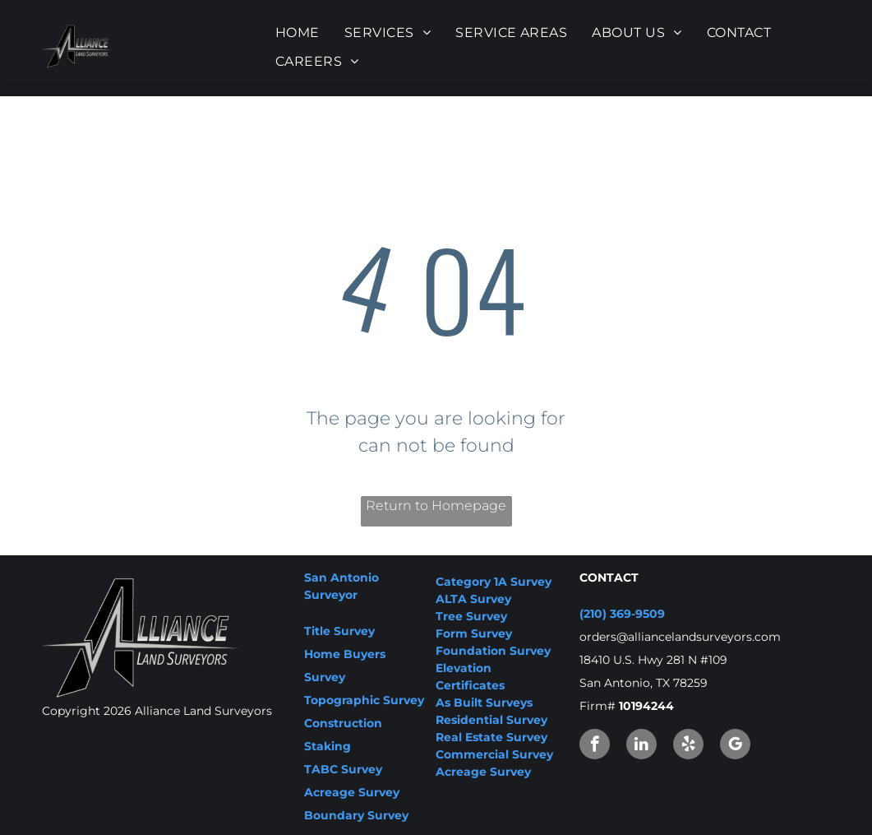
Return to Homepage (436, 505)
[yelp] (688, 746)
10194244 (646, 705)
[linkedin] (641, 746)
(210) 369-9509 (622, 613)
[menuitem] (297, 33)
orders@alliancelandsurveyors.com (680, 636)
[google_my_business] (735, 746)
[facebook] (594, 746)
